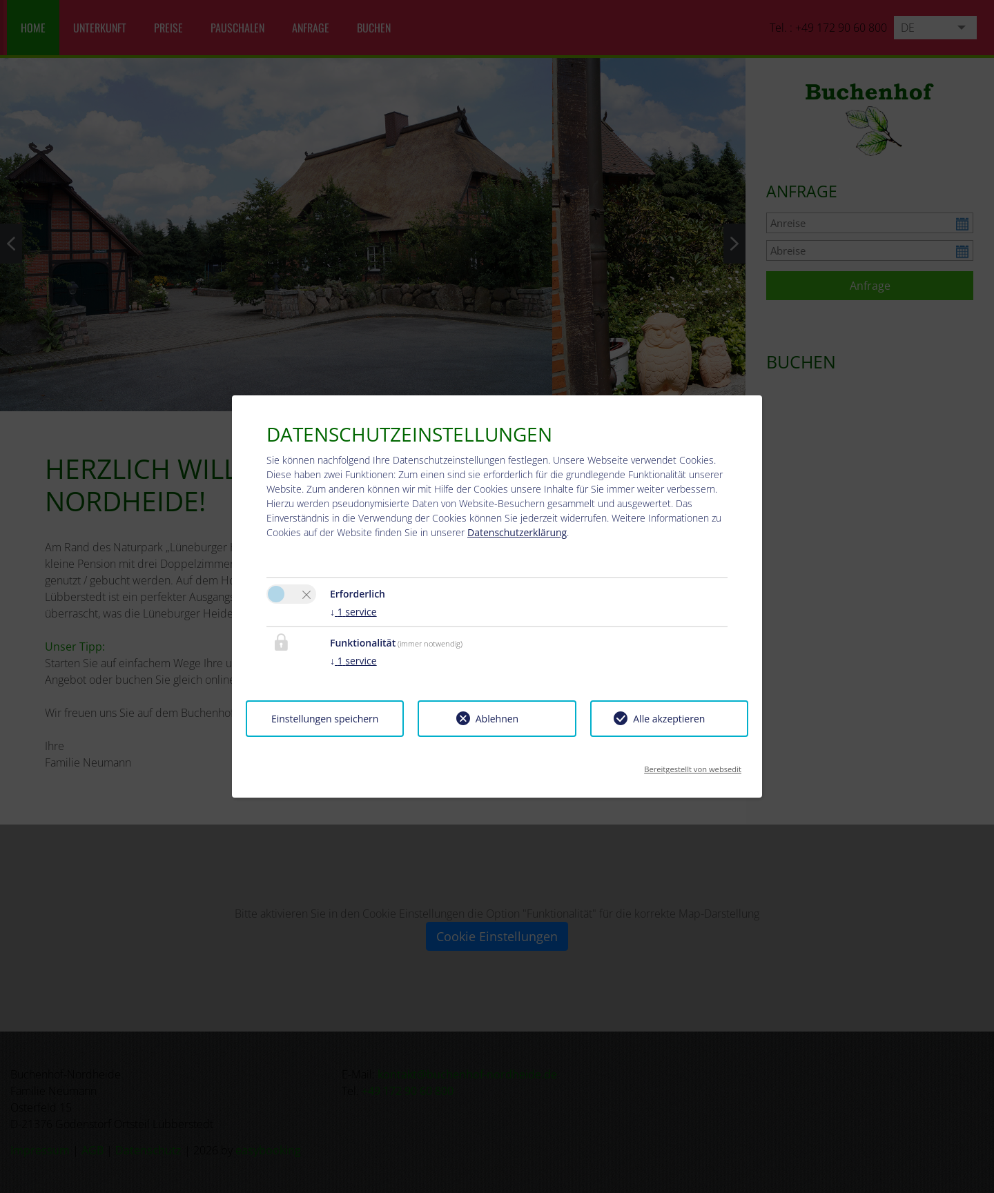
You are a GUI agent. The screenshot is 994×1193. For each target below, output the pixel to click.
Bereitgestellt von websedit (692, 765)
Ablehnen (497, 718)
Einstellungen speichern (324, 718)
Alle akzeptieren (669, 718)
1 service (353, 611)
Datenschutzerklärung (517, 532)
